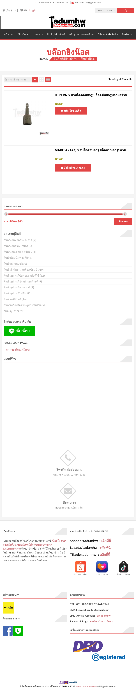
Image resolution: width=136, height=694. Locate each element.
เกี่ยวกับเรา (23, 34)
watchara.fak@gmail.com (86, 2)
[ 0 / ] (10, 10)
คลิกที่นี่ (105, 541)
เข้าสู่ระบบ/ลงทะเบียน (81, 34)
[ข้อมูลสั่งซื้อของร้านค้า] (21, 79)
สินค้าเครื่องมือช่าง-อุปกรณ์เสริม (22, 305)
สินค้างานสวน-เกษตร (16, 246)
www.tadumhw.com (86, 686)
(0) (23, 10)
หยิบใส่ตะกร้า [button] (72, 111)
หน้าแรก (8, 34)
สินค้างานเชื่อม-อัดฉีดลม (18, 251)
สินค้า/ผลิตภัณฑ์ (56, 34)
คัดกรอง (123, 221)
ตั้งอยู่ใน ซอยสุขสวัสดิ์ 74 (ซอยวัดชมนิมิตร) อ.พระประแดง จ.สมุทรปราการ (34, 544)
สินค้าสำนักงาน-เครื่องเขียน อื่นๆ (22, 269)
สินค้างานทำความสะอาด (18, 240)
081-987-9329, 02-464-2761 (53, 2)
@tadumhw (103, 615)
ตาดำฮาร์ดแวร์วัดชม (18, 349)
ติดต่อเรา (127, 34)
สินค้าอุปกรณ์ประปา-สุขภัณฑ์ (21, 281)
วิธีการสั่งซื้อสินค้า (108, 34)
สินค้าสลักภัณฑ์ (13, 263)
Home (43, 58)
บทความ (38, 34)
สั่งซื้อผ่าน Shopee (74, 167)
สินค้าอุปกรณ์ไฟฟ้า (15, 293)
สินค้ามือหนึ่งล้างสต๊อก (16, 257)
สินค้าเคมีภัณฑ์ (12, 299)
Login (32, 10)
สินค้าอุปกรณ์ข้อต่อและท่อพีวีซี (21, 275)
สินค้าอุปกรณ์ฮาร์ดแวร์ (17, 287)
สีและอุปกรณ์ (11, 311)
